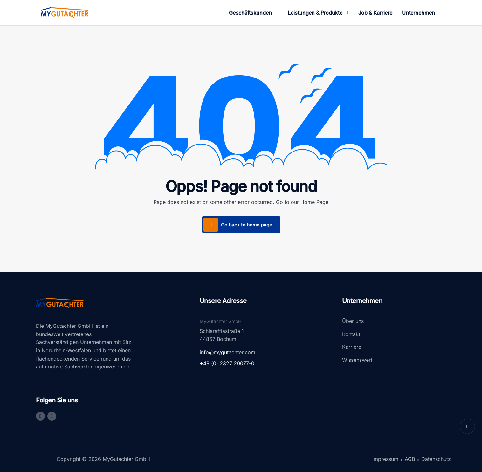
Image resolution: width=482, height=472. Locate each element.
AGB (410, 459)
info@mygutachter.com (227, 352)
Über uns (353, 321)
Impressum (385, 459)
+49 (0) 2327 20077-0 (227, 363)
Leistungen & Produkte (315, 13)
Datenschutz (436, 459)
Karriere (351, 347)
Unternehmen (418, 13)
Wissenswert (357, 360)
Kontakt (351, 334)
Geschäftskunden (250, 13)
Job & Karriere (375, 13)
